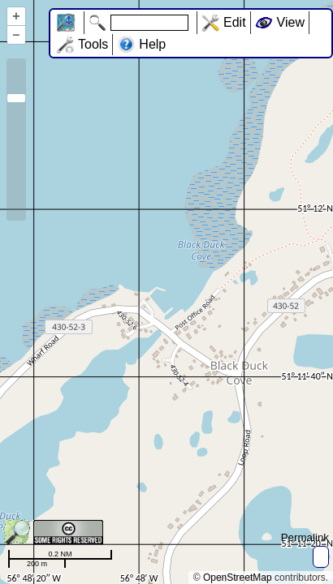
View (291, 22)
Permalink (305, 537)
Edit (234, 22)
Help (152, 44)
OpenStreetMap (237, 577)
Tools (93, 44)
